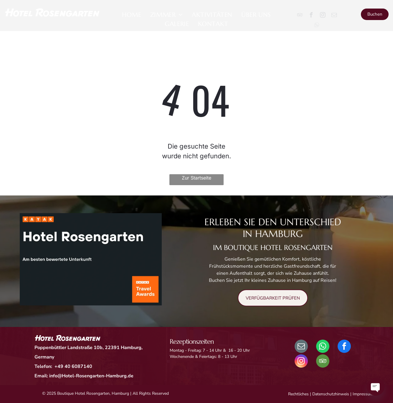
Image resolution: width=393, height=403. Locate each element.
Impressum (363, 394)
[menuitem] (132, 15)
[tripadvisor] (299, 16)
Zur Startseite (196, 178)
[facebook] (311, 16)
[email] (334, 16)
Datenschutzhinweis (330, 394)
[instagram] (322, 16)
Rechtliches (298, 394)
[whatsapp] (322, 347)
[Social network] (317, 25)
